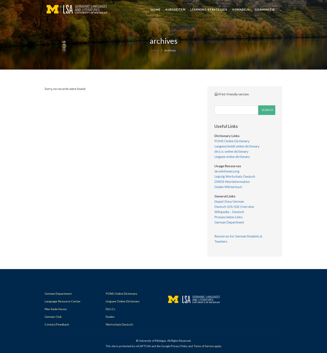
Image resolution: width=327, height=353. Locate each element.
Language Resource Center (62, 301)
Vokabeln (241, 9)
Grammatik (265, 9)
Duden (110, 316)
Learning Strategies (208, 9)
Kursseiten (175, 9)
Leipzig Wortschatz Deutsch (234, 176)
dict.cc (110, 309)
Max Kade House (56, 309)
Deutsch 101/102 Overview (234, 206)
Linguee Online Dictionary (123, 301)
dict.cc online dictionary (231, 151)
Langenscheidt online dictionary (236, 146)
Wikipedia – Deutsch (229, 212)
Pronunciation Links (228, 217)
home (155, 50)
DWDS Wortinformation (232, 181)
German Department (229, 222)
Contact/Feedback (57, 324)
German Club (53, 316)
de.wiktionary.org (226, 171)
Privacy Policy (179, 346)
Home (156, 9)
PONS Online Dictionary (231, 141)
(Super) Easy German (229, 201)
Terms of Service (204, 346)
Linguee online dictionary (232, 156)
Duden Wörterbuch (228, 187)
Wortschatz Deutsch (119, 324)
